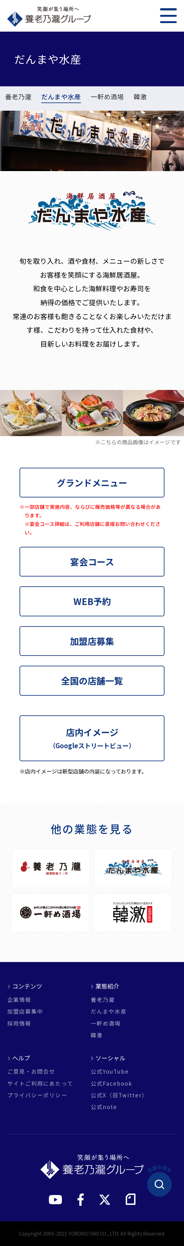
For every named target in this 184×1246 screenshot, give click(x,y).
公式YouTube (110, 1071)
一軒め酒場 (107, 97)
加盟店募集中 (25, 1011)
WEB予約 (92, 601)
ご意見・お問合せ (31, 1071)
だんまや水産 (61, 97)
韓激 (140, 97)
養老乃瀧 (18, 97)
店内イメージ (92, 737)
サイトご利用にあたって (40, 1083)
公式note (104, 1106)
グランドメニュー (92, 482)
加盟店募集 (92, 640)
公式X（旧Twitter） (119, 1095)
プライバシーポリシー (37, 1095)
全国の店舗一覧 (92, 680)
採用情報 (19, 1023)
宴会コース (92, 561)
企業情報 (19, 999)
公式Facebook (112, 1083)
